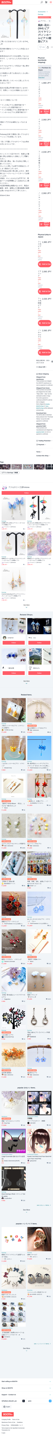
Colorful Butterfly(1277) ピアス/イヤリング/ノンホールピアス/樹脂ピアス (13, 595)
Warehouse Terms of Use (8, 1422)
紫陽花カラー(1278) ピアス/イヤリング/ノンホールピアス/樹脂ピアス (39, 559)
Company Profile (6, 1419)
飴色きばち (36, 668)
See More (26, 682)
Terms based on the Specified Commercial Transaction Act (13, 1429)
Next (26, 24)
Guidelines (20, 1422)
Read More (41, 77)
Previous (3, 24)
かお (34, 638)
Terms (38, 452)
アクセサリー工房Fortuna (19, 487)
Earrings (40, 14)
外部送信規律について (17, 1425)
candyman (10, 638)
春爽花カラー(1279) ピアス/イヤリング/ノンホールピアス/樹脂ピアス (13, 559)
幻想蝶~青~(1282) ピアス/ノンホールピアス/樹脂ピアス (13, 523)
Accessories (42, 12)
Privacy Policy (5, 1425)
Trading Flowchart (44, 441)
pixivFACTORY (40, 432)
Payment (41, 444)
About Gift (41, 367)
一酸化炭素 (10, 668)
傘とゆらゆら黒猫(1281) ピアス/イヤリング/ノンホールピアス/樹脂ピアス (39, 523)
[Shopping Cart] (46, 2)
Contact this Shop (42, 455)
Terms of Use (15, 1419)
